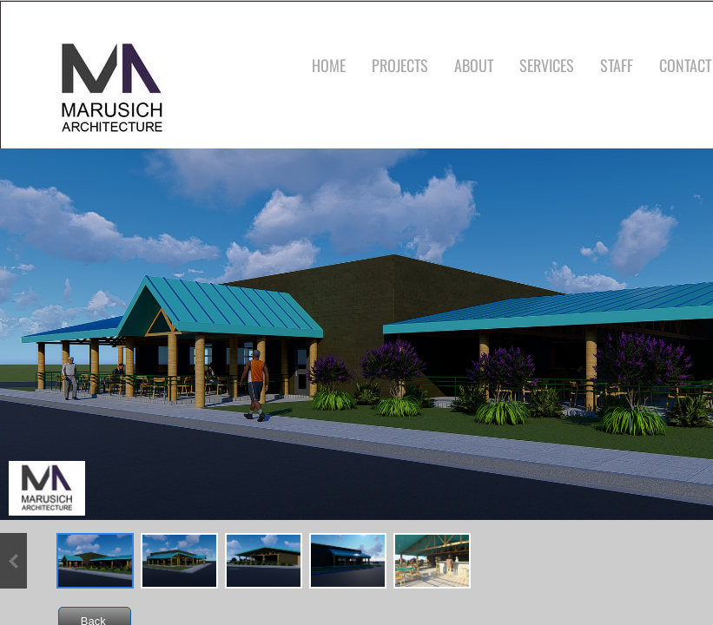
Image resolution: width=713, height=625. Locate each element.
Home (329, 65)
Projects (400, 65)
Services (546, 65)
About (473, 65)
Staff (616, 65)
